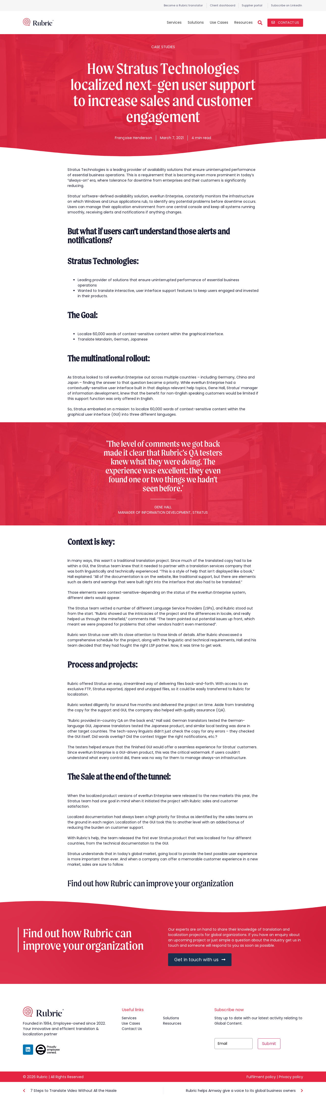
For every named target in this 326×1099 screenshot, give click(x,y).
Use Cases (219, 22)
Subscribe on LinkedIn (286, 5)
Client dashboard (222, 5)
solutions (171, 1018)
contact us (132, 1028)
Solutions (196, 22)
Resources (243, 22)
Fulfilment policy (261, 1076)
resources (172, 1023)
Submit (269, 1044)
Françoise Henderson (133, 137)
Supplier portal (252, 5)
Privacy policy (291, 1076)
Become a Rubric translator (183, 5)
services (129, 1018)
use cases (131, 1023)
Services (174, 22)
